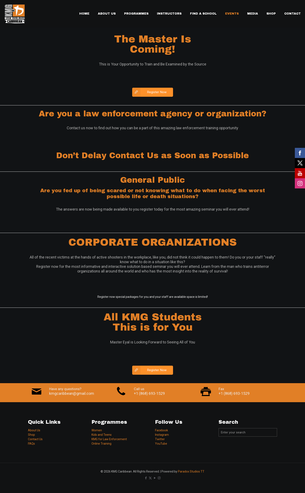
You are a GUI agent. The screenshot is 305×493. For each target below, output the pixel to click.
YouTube (161, 443)
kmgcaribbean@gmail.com (71, 393)
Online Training (101, 443)
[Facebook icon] (145, 478)
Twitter (160, 439)
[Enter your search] (248, 432)
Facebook (161, 430)
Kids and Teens (102, 434)
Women (97, 430)
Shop (31, 434)
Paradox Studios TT (191, 471)
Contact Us (35, 439)
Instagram (162, 434)
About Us (34, 430)
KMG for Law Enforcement (109, 439)
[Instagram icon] (159, 478)
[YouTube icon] (154, 478)
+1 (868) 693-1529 (149, 393)
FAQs (31, 443)
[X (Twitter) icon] (150, 478)
